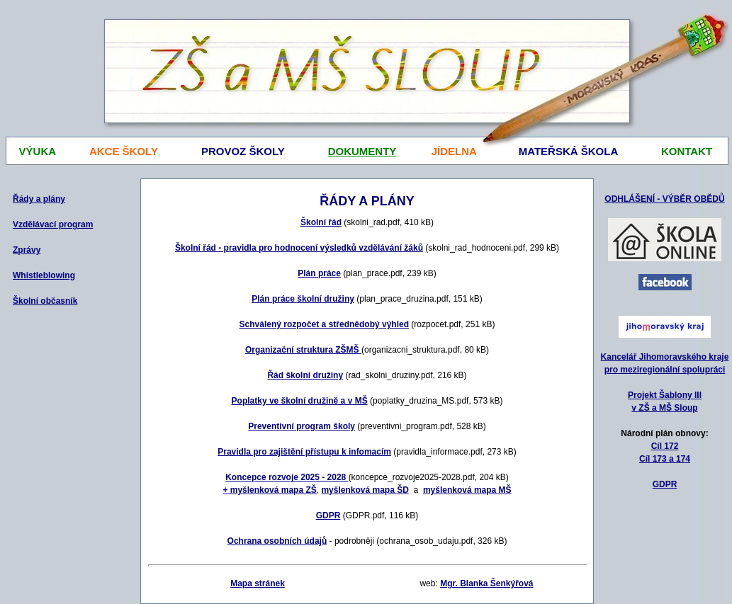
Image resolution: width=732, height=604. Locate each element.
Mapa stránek (257, 583)
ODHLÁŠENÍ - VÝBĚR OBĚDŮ (664, 199)
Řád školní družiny (305, 375)
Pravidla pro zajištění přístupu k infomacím (304, 452)
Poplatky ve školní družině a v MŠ (300, 401)
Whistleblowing (44, 275)
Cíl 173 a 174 (664, 459)
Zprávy (26, 250)
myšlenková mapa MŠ (467, 490)
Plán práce (319, 273)
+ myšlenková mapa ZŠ (269, 490)
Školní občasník (45, 301)
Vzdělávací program (53, 224)
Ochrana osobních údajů (277, 541)
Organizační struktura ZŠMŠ (303, 350)
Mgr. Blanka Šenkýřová (486, 583)
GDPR (665, 484)
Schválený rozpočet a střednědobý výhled (324, 324)
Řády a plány (39, 199)
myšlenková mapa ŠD (364, 490)
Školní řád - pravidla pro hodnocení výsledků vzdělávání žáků (299, 248)
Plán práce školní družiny (303, 299)
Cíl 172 (665, 446)
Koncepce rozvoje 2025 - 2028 (286, 477)
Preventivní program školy (301, 426)
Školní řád (321, 222)
